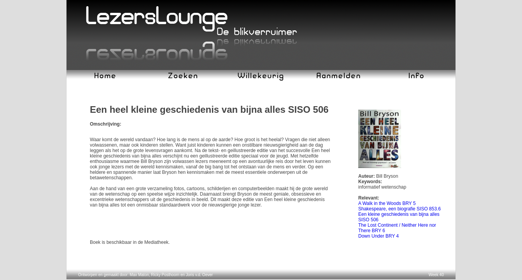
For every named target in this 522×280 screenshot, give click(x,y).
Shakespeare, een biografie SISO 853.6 (399, 209)
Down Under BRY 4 (378, 236)
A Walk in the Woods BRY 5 (387, 203)
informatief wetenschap (382, 187)
